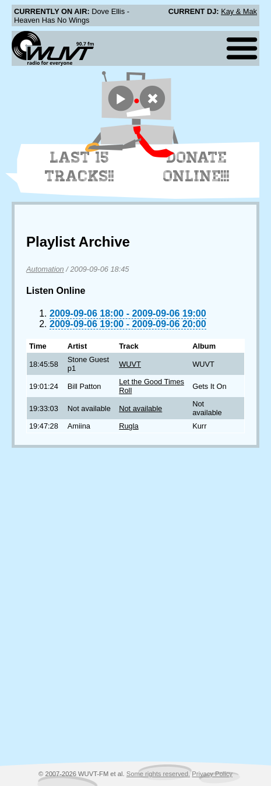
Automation (45, 269)
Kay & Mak (239, 11)
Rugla (128, 426)
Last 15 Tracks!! (79, 166)
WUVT (130, 364)
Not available (140, 408)
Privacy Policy (212, 773)
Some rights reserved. (158, 773)
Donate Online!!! (196, 166)
